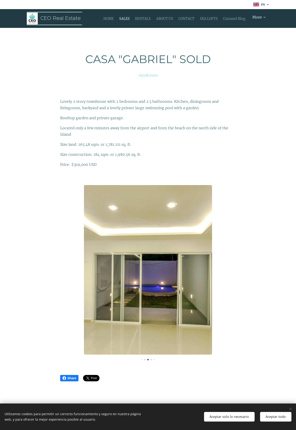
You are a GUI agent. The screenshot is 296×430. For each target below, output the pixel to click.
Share (69, 378)
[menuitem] (111, 18)
